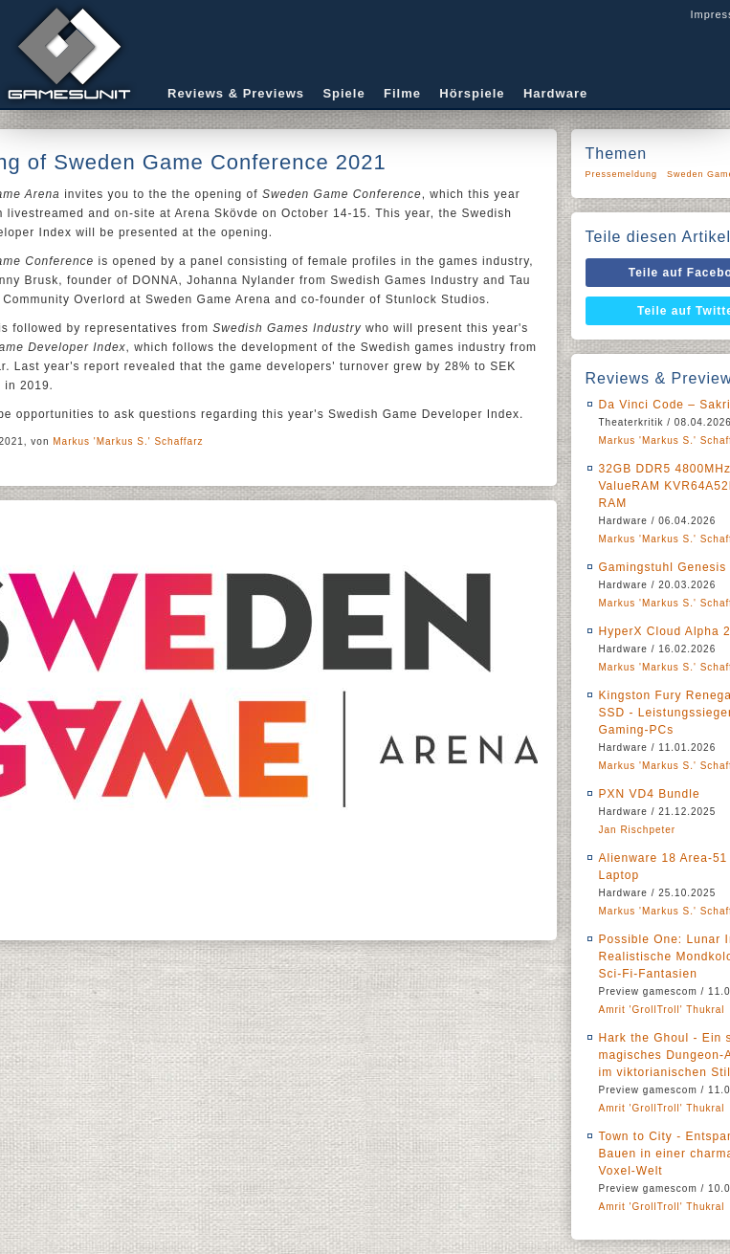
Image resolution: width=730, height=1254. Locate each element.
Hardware (555, 93)
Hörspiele (471, 93)
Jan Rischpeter (637, 830)
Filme (402, 93)
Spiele (343, 93)
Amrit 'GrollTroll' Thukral (662, 1009)
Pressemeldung (622, 174)
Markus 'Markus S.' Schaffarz (128, 441)
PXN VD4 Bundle (649, 794)
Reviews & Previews (235, 93)
